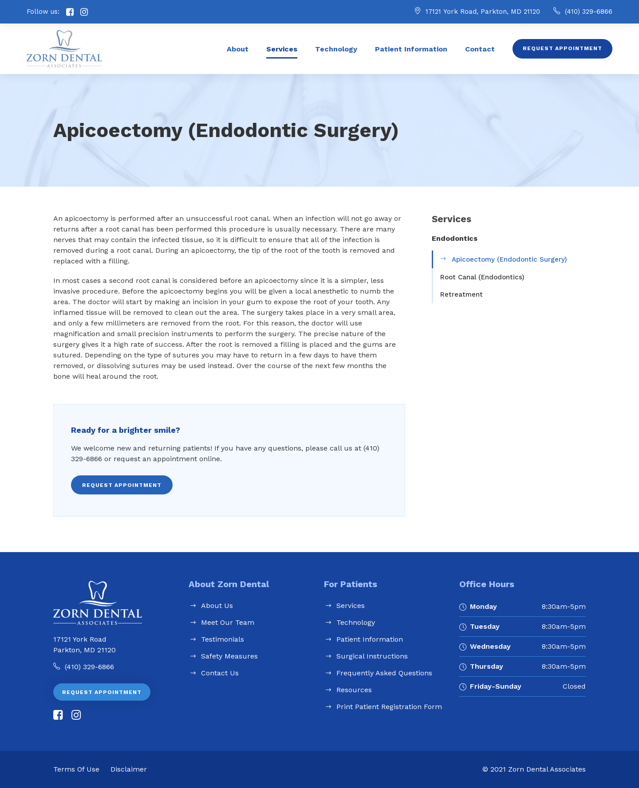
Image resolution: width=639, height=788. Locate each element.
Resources (354, 690)
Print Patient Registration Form (389, 706)
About (237, 49)
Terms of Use (76, 769)
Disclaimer (128, 769)
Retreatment (461, 294)
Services (281, 49)
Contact (480, 49)
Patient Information (411, 49)
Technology (336, 49)
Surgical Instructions (372, 656)
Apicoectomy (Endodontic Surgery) (509, 259)
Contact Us (220, 673)
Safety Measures (229, 656)
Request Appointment (562, 48)
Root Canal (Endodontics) (482, 277)
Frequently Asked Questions (384, 673)
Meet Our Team (227, 622)
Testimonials (222, 639)
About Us (217, 605)
